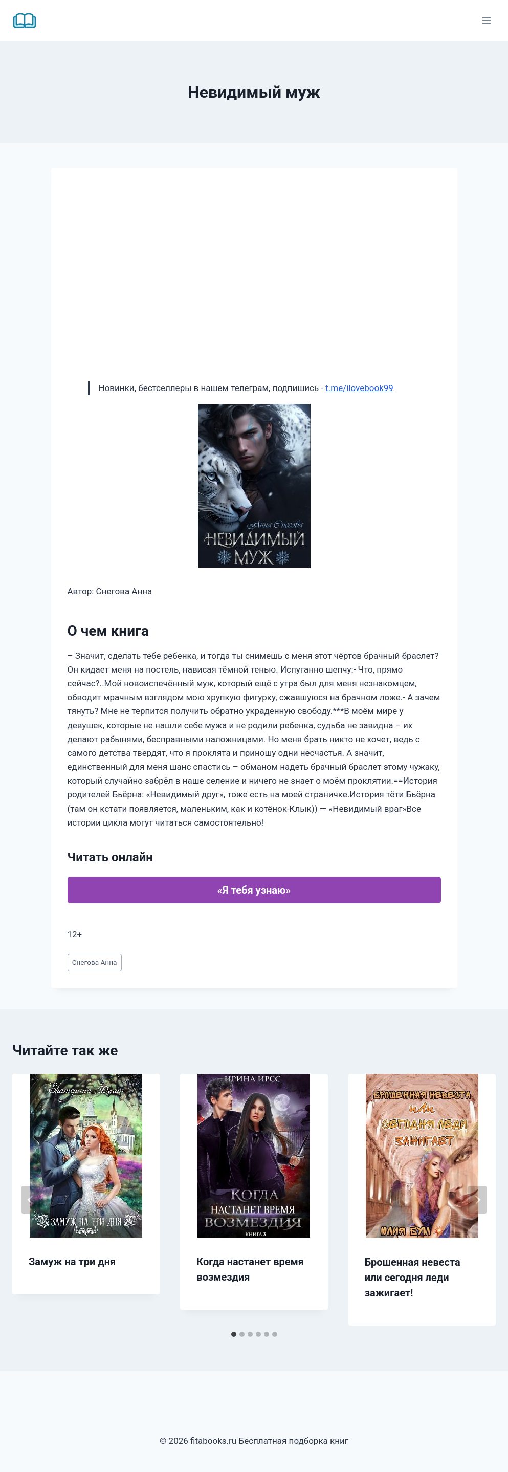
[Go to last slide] (30, 1200)
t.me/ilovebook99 (359, 388)
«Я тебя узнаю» (254, 890)
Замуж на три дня (72, 1261)
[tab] (233, 1334)
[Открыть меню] (486, 20)
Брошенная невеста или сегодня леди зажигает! (412, 1277)
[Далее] (477, 1200)
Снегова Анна (94, 962)
